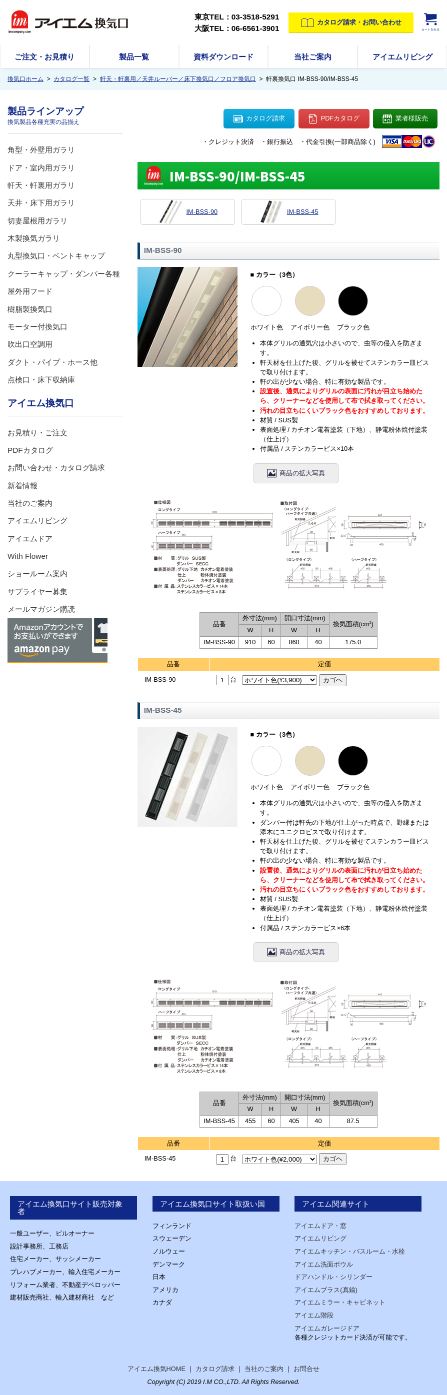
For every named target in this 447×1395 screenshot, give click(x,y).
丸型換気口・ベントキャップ (56, 255)
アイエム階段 (314, 1315)
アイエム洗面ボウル (323, 1264)
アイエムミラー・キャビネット (340, 1302)
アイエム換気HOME (157, 1369)
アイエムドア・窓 (320, 1226)
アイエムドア (30, 538)
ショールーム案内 (38, 573)
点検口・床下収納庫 (41, 379)
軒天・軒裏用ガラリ (41, 185)
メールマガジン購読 (41, 609)
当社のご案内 (30, 503)
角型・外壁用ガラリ (41, 149)
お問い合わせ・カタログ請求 (56, 467)
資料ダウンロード (224, 56)
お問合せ (307, 1369)
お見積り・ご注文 (38, 432)
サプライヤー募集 (38, 591)
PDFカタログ (334, 118)
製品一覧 (134, 56)
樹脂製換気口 (30, 309)
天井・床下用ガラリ (41, 202)
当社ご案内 (313, 56)
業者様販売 (405, 118)
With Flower (28, 556)
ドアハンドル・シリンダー (333, 1277)
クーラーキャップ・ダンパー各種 (64, 273)
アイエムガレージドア (327, 1328)
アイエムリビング (402, 56)
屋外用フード (30, 291)
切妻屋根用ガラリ (38, 220)
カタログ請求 (260, 118)
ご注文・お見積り (44, 56)
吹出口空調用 (30, 344)
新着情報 (23, 485)
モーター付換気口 (38, 326)
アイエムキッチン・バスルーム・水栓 (349, 1251)
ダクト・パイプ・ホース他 (53, 362)
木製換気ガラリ (34, 238)
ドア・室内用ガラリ (41, 167)
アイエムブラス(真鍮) (326, 1290)
